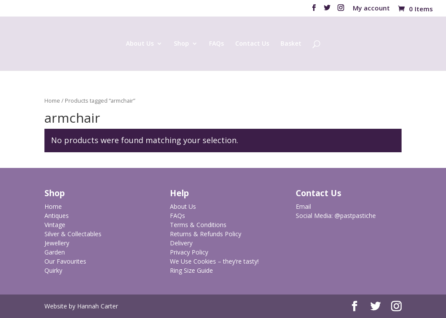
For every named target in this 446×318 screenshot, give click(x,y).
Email (303, 206)
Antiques (56, 215)
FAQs (216, 43)
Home (52, 100)
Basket (290, 43)
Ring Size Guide (191, 270)
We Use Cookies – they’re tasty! (214, 261)
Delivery (181, 243)
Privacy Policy (189, 252)
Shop (181, 43)
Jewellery (56, 243)
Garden (54, 252)
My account (371, 8)
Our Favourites (65, 261)
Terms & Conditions (198, 225)
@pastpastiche (355, 215)
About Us (140, 43)
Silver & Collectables (72, 234)
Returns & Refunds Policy (205, 234)
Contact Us (252, 43)
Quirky (53, 270)
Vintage (54, 225)
